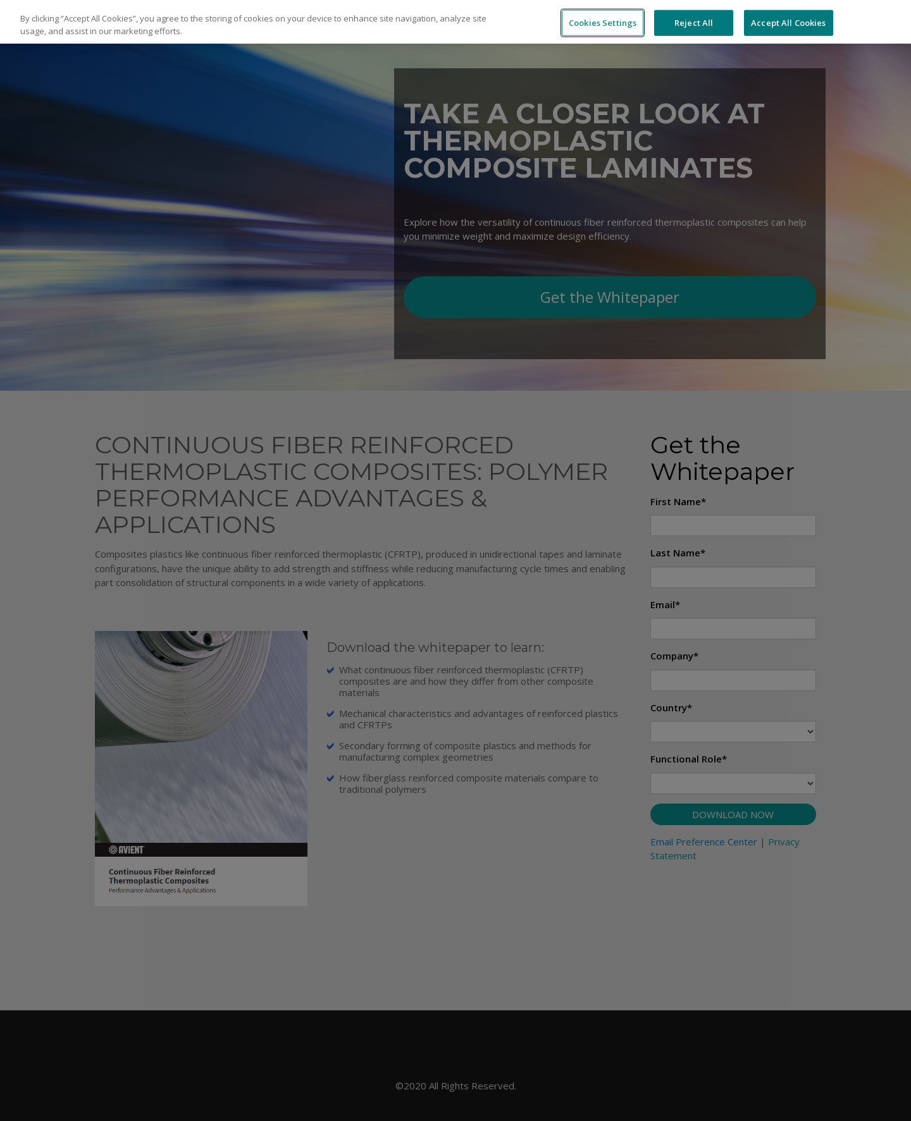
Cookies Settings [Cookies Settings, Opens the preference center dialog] (602, 22)
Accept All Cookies (788, 22)
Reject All (693, 22)
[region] (455, 22)
